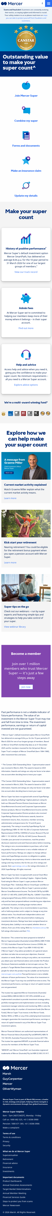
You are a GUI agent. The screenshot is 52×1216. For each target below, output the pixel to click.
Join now (26, 686)
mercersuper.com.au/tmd (11, 974)
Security (6, 1145)
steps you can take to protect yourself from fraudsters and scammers (26, 18)
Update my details (26, 195)
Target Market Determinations (17, 1189)
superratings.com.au (19, 866)
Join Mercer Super (26, 95)
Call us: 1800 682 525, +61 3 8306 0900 (20, 1119)
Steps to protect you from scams (18, 1201)
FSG (28, 931)
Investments (8, 1171)
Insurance (7, 1167)
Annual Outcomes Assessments (17, 1185)
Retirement (8, 1159)
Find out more (26, 328)
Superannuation (10, 1155)
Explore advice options (26, 384)
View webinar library (15, 626)
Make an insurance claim (26, 170)
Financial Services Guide (14, 1197)
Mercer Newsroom (11, 1205)
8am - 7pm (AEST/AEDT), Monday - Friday (22, 1115)
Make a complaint (11, 1127)
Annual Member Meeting (14, 1193)
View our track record (26, 271)
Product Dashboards (12, 1181)
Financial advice (10, 1163)
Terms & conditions (12, 1137)
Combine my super (26, 120)
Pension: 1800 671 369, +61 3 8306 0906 (21, 1123)
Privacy (6, 1141)
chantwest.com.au (39, 928)
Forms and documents (26, 145)
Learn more (10, 498)
